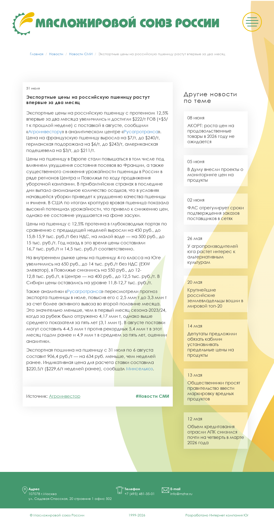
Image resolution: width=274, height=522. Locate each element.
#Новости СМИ (152, 396)
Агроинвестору (45, 131)
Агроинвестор (64, 396)
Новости (56, 54)
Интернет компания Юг (228, 515)
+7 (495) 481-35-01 (140, 494)
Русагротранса (141, 131)
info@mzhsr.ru (181, 494)
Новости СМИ (80, 54)
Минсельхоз (139, 368)
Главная (36, 54)
